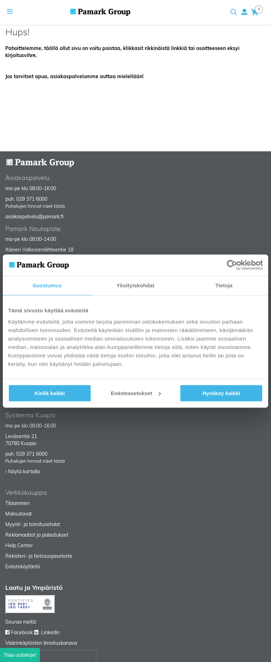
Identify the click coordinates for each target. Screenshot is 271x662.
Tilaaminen (17, 503)
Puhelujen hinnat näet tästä (35, 206)
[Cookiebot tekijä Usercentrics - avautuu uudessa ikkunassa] (232, 265)
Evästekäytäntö (22, 567)
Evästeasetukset (136, 393)
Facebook (22, 633)
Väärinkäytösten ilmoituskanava (41, 643)
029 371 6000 (31, 199)
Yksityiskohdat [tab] (135, 285)
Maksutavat (18, 514)
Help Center (19, 546)
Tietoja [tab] (224, 285)
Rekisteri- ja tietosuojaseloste (38, 556)
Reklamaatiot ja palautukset (36, 535)
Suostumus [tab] (47, 285)
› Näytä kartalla (22, 472)
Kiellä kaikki (50, 393)
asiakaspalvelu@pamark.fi (34, 217)
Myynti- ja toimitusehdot (32, 524)
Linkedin (50, 633)
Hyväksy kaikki (221, 393)
